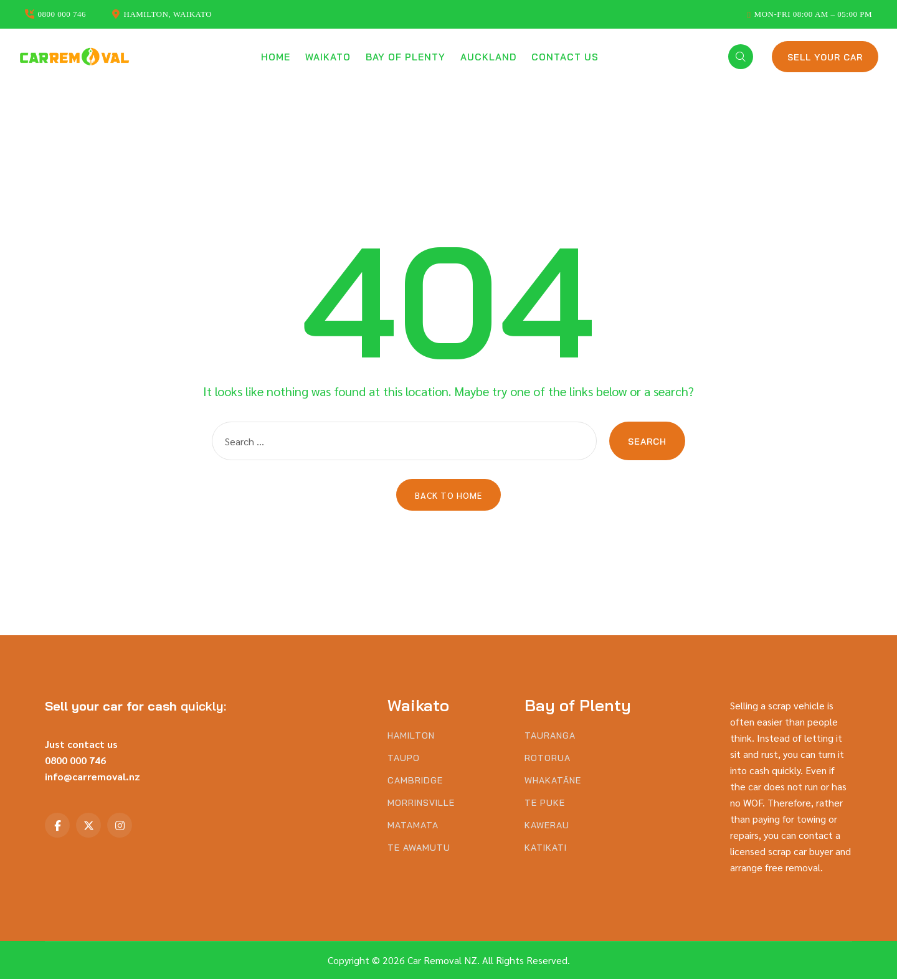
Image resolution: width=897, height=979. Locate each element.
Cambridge (415, 780)
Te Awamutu (418, 848)
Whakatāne (552, 780)
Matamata (413, 825)
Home (275, 57)
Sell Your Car (825, 57)
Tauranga (550, 735)
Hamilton (411, 735)
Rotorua (547, 758)
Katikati (545, 848)
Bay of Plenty (405, 57)
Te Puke (544, 803)
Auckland (488, 57)
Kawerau (546, 825)
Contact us (565, 57)
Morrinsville (421, 803)
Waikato (328, 57)
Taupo (403, 758)
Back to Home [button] (448, 495)
